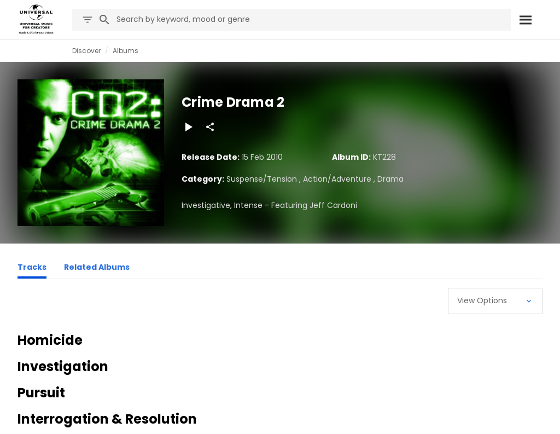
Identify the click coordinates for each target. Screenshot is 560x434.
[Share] (210, 127)
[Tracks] (32, 268)
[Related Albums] (97, 268)
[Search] (526, 19)
